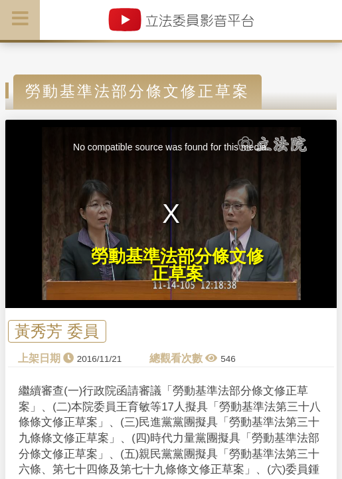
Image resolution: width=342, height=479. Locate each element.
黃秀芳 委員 (57, 332)
